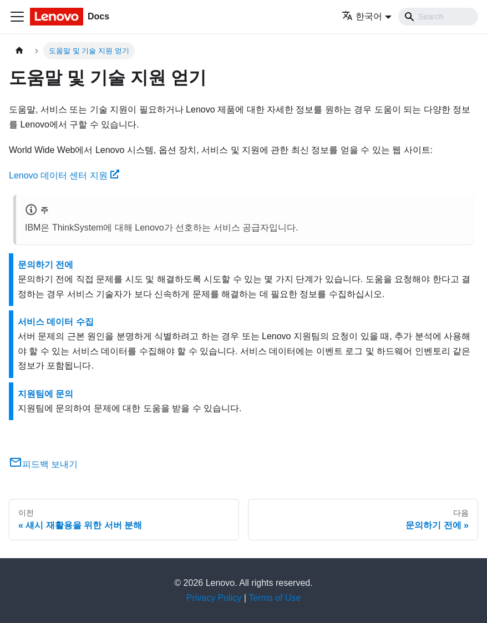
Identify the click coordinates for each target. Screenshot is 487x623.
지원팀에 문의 (45, 394)
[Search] (438, 16)
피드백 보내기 (43, 464)
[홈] (19, 50)
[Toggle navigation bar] (17, 16)
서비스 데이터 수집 (56, 321)
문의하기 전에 (45, 264)
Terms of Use (274, 597)
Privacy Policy (214, 597)
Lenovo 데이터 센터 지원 (64, 175)
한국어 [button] (362, 16)
